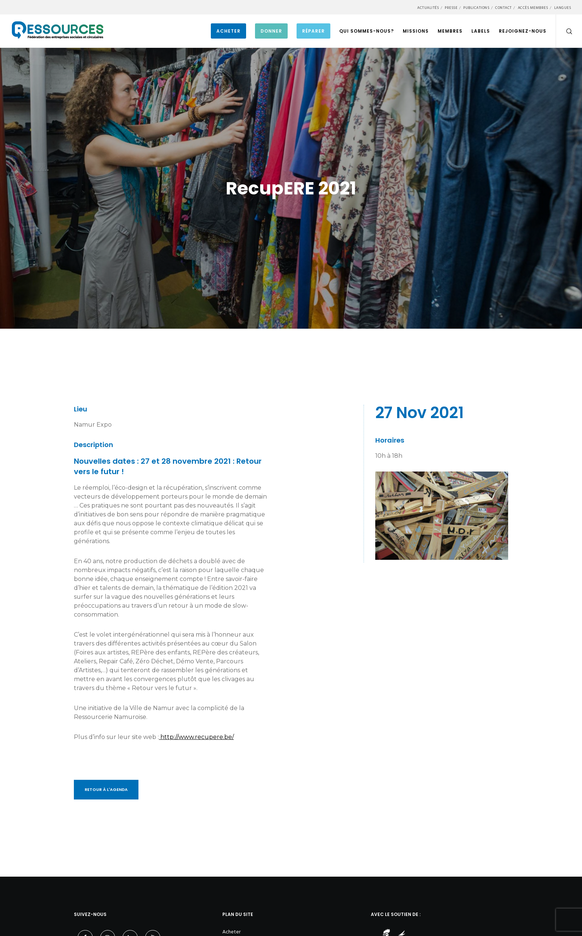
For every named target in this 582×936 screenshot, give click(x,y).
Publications (476, 8)
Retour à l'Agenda (106, 789)
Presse (451, 8)
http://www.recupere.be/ (196, 736)
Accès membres (533, 8)
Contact (503, 8)
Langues (562, 8)
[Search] (564, 31)
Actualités (428, 8)
